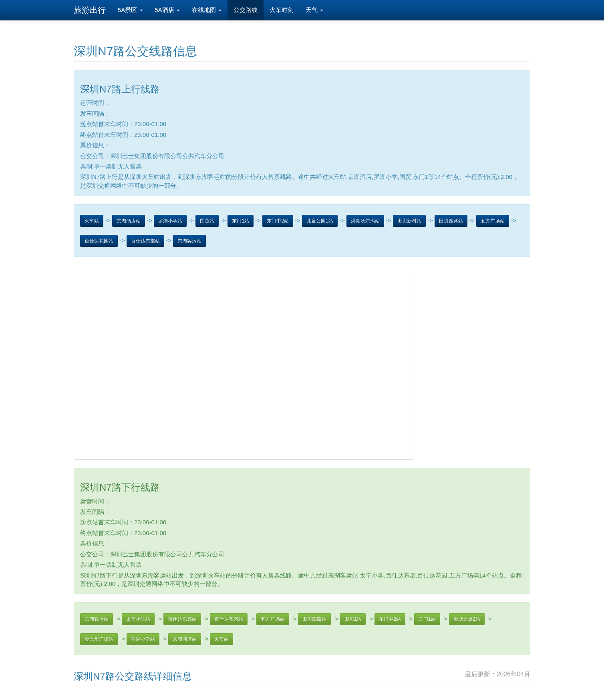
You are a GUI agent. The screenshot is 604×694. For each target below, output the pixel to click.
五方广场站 (493, 221)
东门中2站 (278, 221)
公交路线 (246, 9)
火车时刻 (282, 9)
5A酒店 (167, 9)
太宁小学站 (138, 619)
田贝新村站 (409, 221)
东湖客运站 (189, 241)
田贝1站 (353, 619)
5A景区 (130, 9)
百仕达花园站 (99, 241)
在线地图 (206, 9)
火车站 (92, 221)
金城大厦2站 (466, 619)
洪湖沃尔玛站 (365, 221)
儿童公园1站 (319, 221)
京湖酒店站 (129, 221)
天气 (314, 9)
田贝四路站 (451, 221)
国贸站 (207, 221)
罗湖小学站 (170, 221)
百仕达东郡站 (145, 241)
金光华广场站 (99, 639)
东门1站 (240, 221)
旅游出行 (90, 10)
